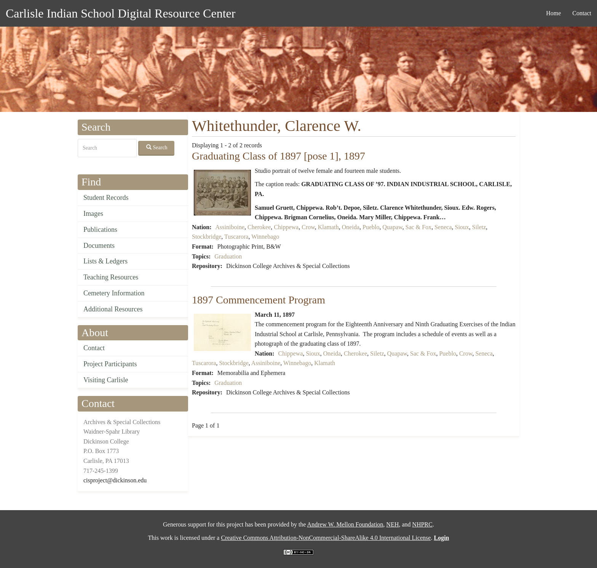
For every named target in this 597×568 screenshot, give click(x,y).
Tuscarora (236, 236)
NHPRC (422, 524)
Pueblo (370, 227)
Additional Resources (112, 309)
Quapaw (392, 227)
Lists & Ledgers (105, 261)
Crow (308, 227)
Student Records (106, 197)
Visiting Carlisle (105, 380)
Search (157, 147)
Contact (581, 13)
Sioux (462, 227)
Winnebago (265, 236)
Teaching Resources (110, 277)
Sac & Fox (418, 227)
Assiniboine (229, 227)
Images (93, 213)
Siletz (479, 227)
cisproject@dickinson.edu (115, 480)
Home (553, 13)
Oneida (350, 227)
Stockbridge (206, 236)
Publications (100, 229)
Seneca (443, 227)
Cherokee (259, 227)
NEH (392, 524)
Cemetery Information (113, 293)
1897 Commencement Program (258, 300)
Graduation (228, 256)
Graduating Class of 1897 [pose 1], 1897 (278, 156)
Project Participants (110, 364)
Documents (99, 245)
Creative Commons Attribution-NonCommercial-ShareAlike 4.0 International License (326, 537)
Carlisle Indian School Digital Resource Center (120, 13)
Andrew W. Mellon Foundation (345, 524)
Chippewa (286, 227)
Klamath (328, 227)
